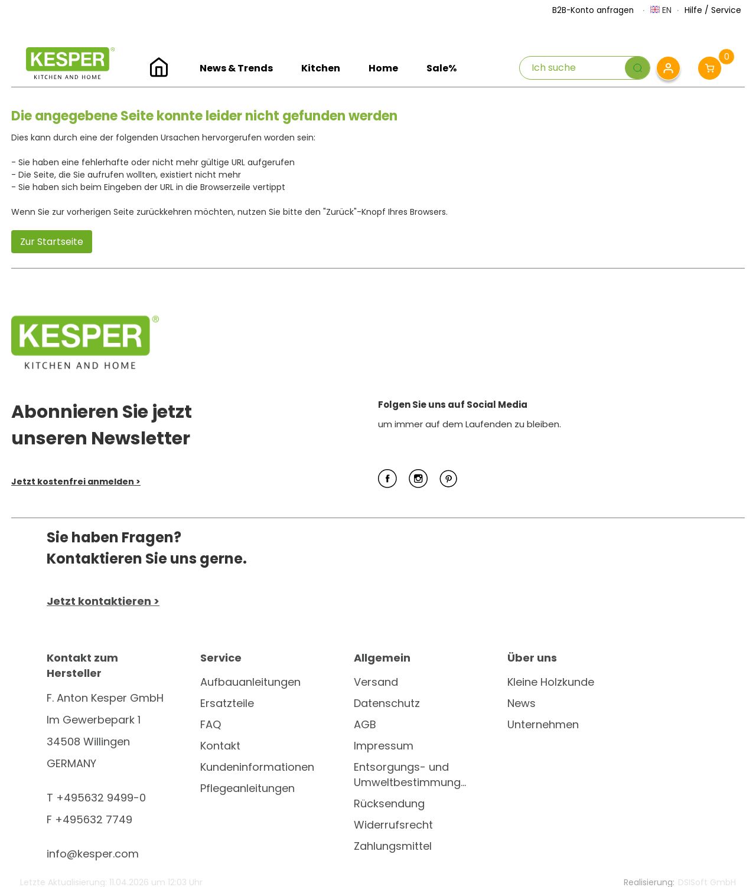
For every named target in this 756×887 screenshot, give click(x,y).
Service (726, 10)
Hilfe (693, 10)
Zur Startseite (51, 241)
